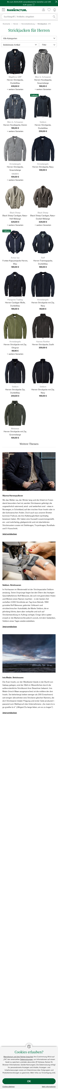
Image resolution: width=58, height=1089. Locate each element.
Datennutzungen (26, 1059)
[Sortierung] (19, 44)
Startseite (6, 24)
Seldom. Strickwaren (11, 585)
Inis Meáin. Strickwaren (13, 677)
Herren (15, 24)
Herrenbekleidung (28, 24)
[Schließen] (56, 1)
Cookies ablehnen (8, 1087)
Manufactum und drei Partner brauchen (18, 1057)
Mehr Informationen (49, 1087)
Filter (48, 44)
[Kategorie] (29, 38)
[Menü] (3, 9)
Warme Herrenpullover (12, 495)
